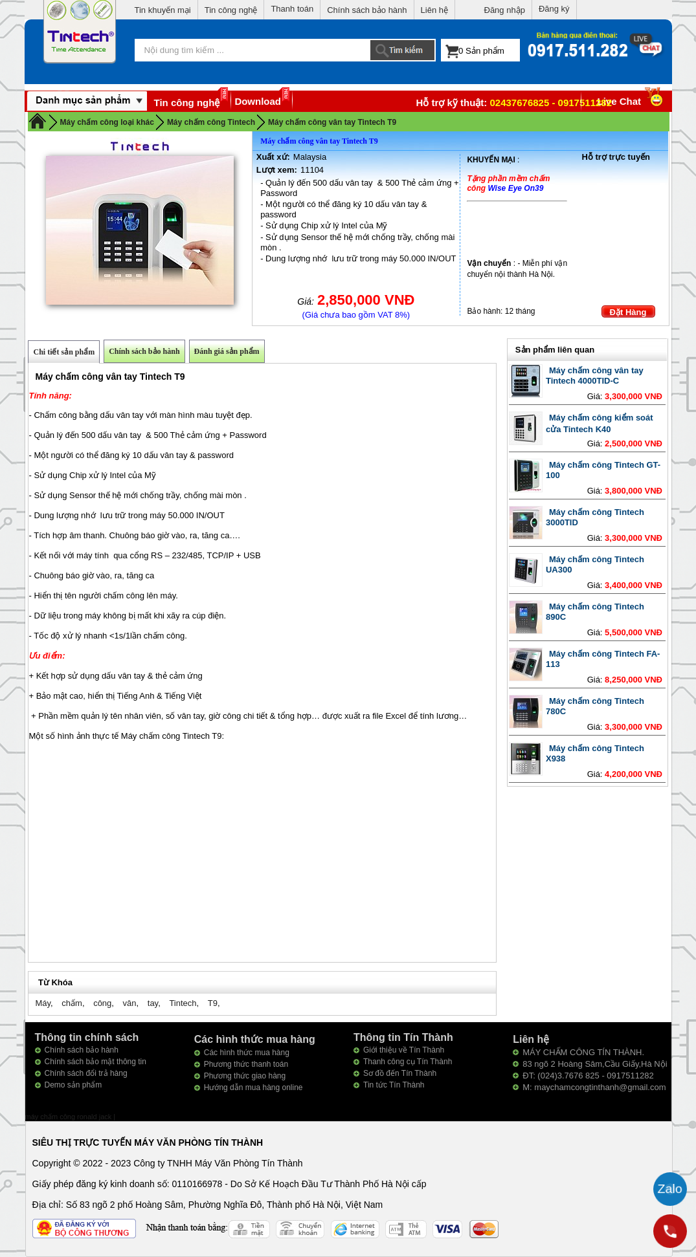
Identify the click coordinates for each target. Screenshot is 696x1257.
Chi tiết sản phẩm (64, 351)
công (102, 1003)
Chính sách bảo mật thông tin (95, 1061)
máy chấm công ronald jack (69, 1116)
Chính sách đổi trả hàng (86, 1073)
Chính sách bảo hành (367, 10)
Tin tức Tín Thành (394, 1084)
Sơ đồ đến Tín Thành (399, 1073)
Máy (43, 1003)
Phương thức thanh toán (246, 1064)
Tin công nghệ (231, 10)
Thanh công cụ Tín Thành (407, 1061)
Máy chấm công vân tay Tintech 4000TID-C (595, 376)
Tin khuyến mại (163, 10)
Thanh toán (292, 9)
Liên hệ (434, 10)
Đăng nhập (504, 10)
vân (130, 1003)
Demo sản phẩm (73, 1084)
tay (153, 1003)
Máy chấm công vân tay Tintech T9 (332, 122)
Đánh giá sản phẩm (227, 351)
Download (257, 101)
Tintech (182, 1003)
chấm (72, 1003)
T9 (213, 1003)
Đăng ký (554, 9)
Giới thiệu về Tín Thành (403, 1050)
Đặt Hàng (628, 312)
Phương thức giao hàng (245, 1075)
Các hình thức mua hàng (246, 1052)
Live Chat (632, 101)
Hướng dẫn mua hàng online (253, 1087)
